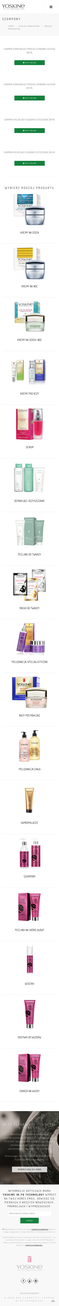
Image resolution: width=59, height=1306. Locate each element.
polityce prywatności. (34, 1245)
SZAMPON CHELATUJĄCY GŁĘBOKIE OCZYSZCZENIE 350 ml (29, 119)
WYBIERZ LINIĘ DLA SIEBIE (29, 1169)
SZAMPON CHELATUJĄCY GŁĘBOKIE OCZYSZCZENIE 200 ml (29, 152)
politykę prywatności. (40, 1229)
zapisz (29, 1220)
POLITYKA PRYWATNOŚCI (29, 1293)
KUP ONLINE (29, 62)
